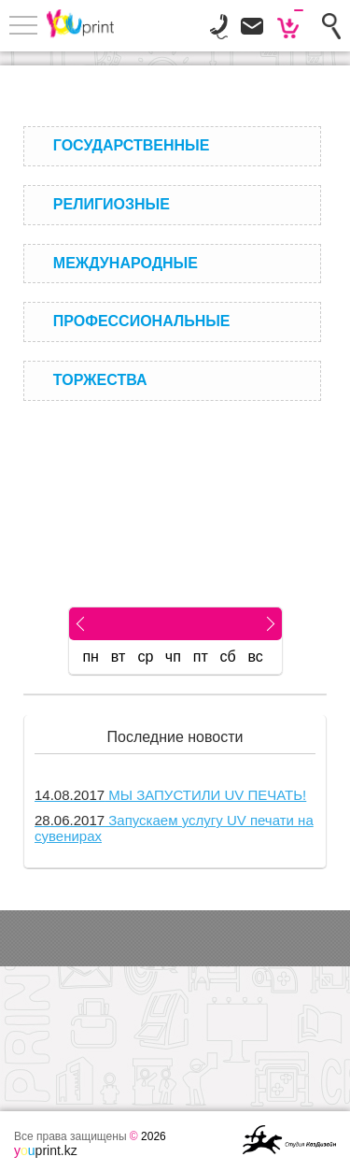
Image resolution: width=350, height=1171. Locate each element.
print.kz (45, 1150)
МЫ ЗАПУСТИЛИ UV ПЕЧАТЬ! (170, 795)
